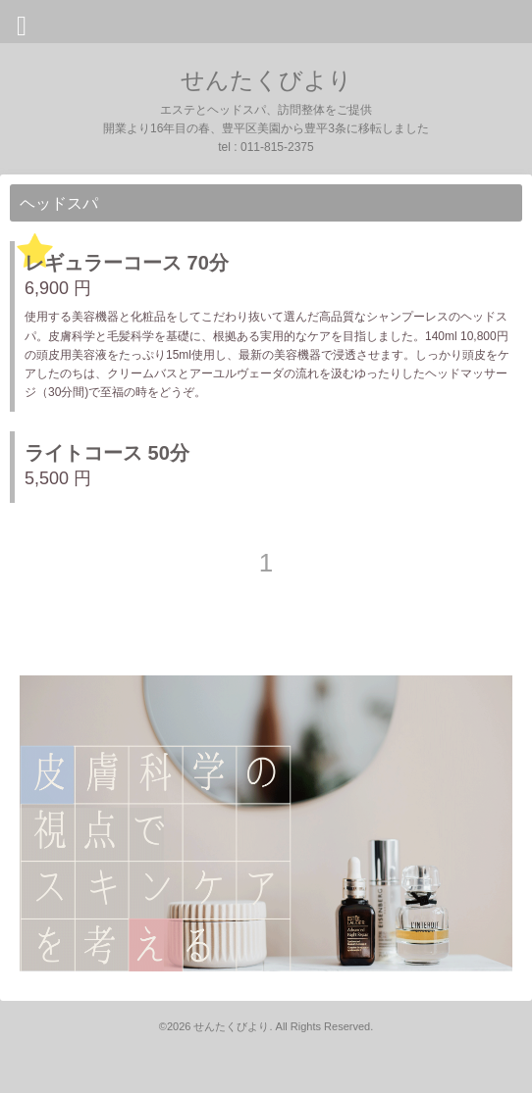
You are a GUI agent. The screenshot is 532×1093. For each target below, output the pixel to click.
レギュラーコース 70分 (127, 262)
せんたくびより (266, 80)
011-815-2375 (277, 147)
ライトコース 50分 (107, 453)
